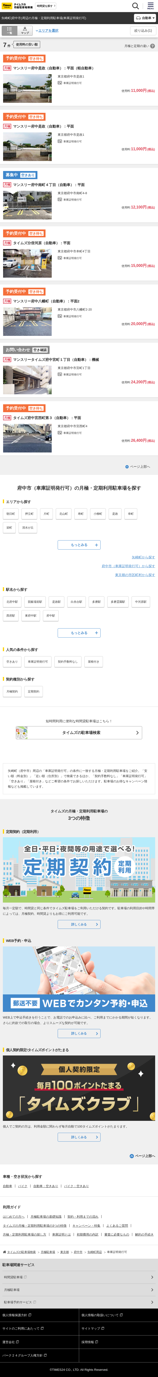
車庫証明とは (61, 1234)
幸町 (131, 513)
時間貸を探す (45, 6)
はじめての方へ (14, 1216)
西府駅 (10, 615)
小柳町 (98, 513)
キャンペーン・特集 (86, 1225)
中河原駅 (141, 601)
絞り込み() (143, 30)
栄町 (9, 527)
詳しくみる (79, 924)
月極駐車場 (12, 1290)
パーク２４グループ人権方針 (22, 1355)
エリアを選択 (48, 30)
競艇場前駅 (35, 601)
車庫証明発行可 (38, 661)
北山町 (63, 513)
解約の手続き (144, 1234)
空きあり (12, 661)
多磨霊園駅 (118, 601)
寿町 (81, 513)
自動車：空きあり (45, 1186)
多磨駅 (96, 601)
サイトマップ (91, 1328)
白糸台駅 (76, 601)
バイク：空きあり (76, 1186)
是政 (115, 513)
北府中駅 (12, 601)
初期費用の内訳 (87, 1234)
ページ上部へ (140, 466)
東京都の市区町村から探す (135, 575)
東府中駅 (30, 615)
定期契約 (33, 691)
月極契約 (12, 691)
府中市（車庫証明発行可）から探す (128, 566)
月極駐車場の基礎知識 (46, 1216)
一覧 (9, 32)
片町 (46, 513)
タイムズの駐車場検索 (81, 733)
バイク (22, 1186)
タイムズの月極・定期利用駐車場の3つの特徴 (34, 1225)
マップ (25, 32)
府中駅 (50, 615)
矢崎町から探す (143, 557)
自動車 (7, 1186)
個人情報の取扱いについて (100, 1315)
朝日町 (10, 513)
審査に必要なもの (116, 1234)
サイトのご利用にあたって (21, 1328)
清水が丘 (28, 527)
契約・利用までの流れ (82, 1216)
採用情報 (88, 1342)
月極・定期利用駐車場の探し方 (24, 1234)
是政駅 (56, 601)
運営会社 (8, 1342)
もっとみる (79, 545)
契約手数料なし (68, 661)
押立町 (29, 513)
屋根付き (93, 661)
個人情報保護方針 (14, 1315)
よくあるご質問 (117, 1225)
